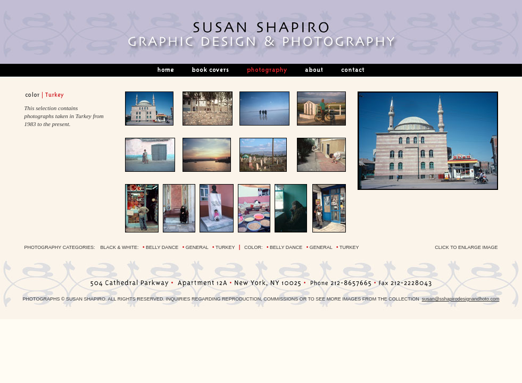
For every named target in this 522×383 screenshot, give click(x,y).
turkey (225, 247)
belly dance (162, 247)
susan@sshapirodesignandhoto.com (461, 299)
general (197, 247)
